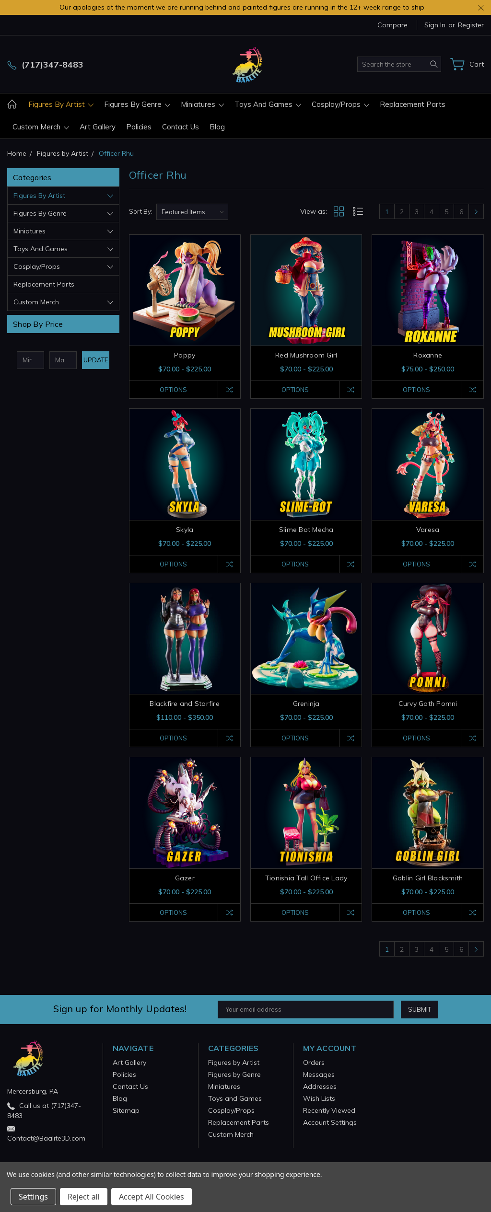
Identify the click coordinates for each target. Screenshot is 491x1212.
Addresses (320, 1086)
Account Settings (330, 1122)
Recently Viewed (329, 1110)
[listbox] (192, 212)
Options (173, 389)
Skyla (184, 529)
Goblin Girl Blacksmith (428, 878)
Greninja (306, 703)
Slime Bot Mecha (306, 529)
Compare (392, 25)
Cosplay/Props (340, 104)
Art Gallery (98, 126)
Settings (33, 1196)
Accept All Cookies (151, 1196)
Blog (217, 126)
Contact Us (180, 126)
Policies (139, 126)
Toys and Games (267, 104)
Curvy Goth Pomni (427, 703)
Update (95, 360)
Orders (314, 1062)
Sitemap (126, 1110)
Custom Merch (40, 126)
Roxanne (427, 355)
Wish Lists (319, 1098)
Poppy (184, 355)
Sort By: (140, 211)
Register (471, 25)
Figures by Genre (137, 104)
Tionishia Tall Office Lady (306, 878)
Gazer (185, 878)
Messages (319, 1074)
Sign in (434, 25)
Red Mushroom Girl (306, 355)
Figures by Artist (61, 104)
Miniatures (202, 104)
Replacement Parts (412, 104)
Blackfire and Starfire (185, 703)
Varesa (428, 529)
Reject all (84, 1196)
